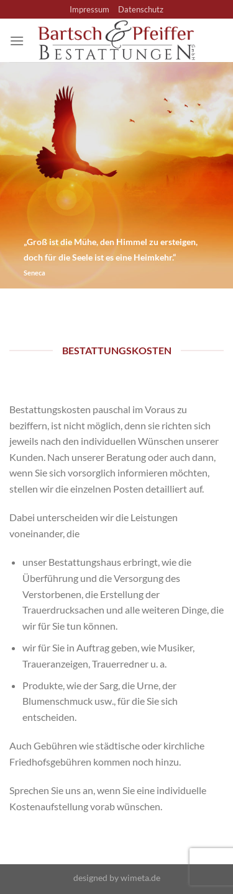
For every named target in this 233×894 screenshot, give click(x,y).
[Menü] (16, 40)
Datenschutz (140, 9)
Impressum (89, 9)
